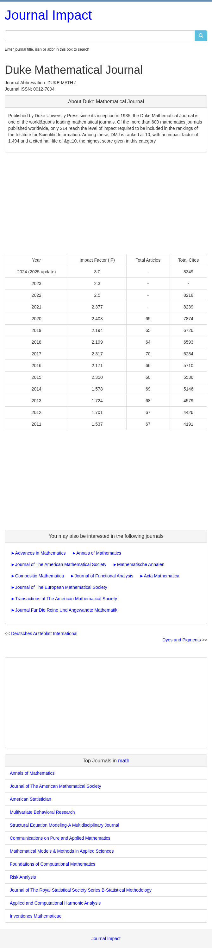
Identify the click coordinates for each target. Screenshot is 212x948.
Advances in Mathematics (40, 553)
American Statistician (30, 799)
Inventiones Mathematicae (35, 916)
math (123, 760)
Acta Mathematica (161, 575)
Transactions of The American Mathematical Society (66, 598)
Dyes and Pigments (181, 639)
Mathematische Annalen (140, 564)
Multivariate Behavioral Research (42, 812)
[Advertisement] (106, 203)
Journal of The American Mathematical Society (60, 564)
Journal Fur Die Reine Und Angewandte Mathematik (66, 610)
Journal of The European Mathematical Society (61, 587)
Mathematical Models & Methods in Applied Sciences (62, 851)
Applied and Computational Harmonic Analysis (55, 903)
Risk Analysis (23, 877)
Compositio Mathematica (39, 575)
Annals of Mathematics (98, 553)
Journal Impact (48, 15)
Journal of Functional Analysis (104, 575)
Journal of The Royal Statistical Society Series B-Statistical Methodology (81, 890)
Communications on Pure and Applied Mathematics (60, 838)
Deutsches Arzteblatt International (44, 633)
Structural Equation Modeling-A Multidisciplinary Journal (64, 825)
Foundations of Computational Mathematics (52, 864)
